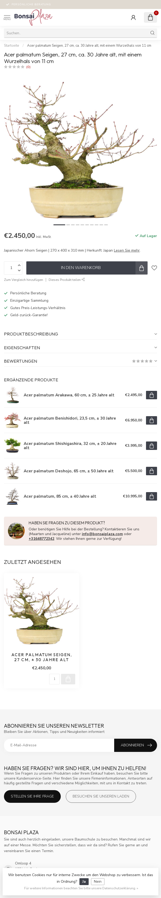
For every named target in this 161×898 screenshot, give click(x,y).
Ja (84, 881)
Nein (98, 881)
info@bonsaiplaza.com (102, 533)
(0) (28, 67)
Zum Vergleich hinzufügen (23, 279)
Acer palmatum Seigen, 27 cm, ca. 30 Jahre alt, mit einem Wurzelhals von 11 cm (89, 45)
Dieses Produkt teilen (67, 279)
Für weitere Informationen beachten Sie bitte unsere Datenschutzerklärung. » (81, 888)
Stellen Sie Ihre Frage (32, 796)
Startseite (11, 45)
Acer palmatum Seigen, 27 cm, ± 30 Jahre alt (41, 657)
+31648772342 (41, 538)
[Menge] (54, 679)
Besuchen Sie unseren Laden (101, 796)
